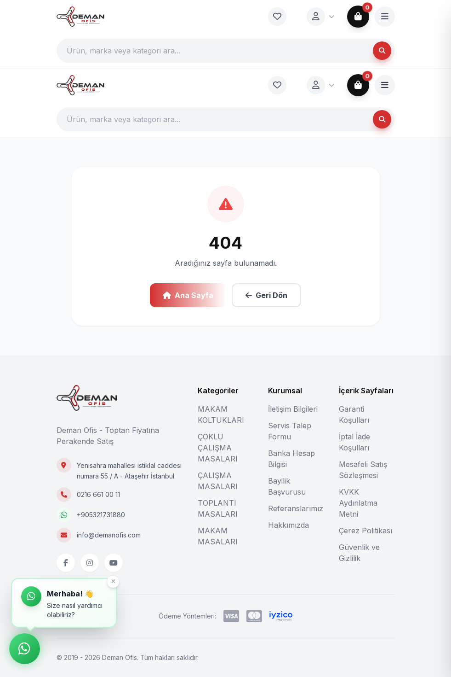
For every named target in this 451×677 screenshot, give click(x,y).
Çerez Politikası (365, 530)
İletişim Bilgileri (293, 409)
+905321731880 (101, 515)
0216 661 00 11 (98, 494)
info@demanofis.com (109, 535)
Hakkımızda (288, 525)
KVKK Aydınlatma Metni (358, 503)
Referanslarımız (295, 508)
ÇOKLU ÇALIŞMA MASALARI (218, 447)
